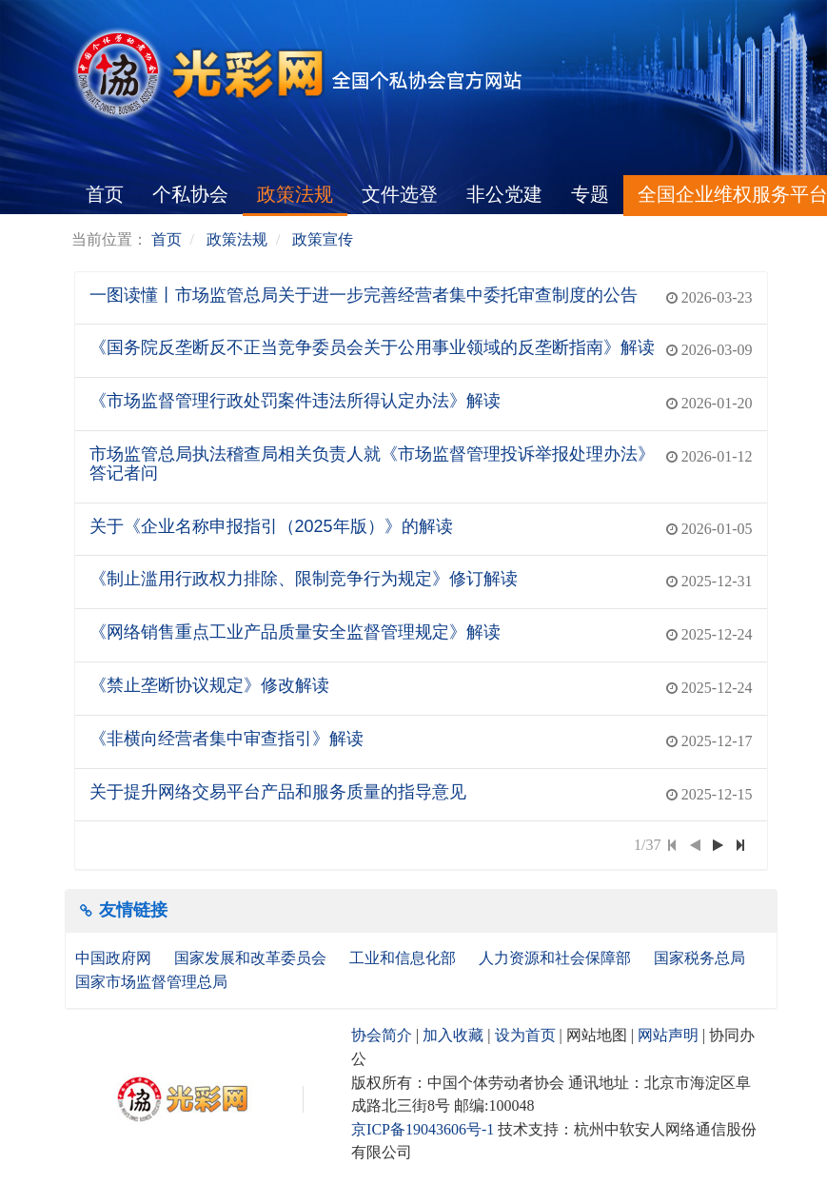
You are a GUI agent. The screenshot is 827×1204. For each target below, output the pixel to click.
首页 (105, 194)
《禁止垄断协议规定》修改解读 (209, 685)
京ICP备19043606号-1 (422, 1129)
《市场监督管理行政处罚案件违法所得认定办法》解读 (295, 400)
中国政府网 (115, 958)
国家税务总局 (701, 958)
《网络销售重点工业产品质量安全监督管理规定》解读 (295, 631)
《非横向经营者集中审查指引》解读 (226, 738)
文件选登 (400, 194)
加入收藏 (453, 1035)
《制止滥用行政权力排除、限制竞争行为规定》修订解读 (303, 578)
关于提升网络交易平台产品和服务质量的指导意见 (277, 791)
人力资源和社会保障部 (557, 958)
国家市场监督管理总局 (151, 982)
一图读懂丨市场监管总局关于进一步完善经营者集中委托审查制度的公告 (363, 295)
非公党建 (504, 194)
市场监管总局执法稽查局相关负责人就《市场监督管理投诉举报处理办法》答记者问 (372, 463)
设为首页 (525, 1035)
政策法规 (295, 194)
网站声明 (668, 1035)
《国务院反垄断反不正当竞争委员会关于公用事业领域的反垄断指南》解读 (372, 347)
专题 (590, 194)
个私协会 (190, 194)
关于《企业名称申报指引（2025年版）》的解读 (271, 526)
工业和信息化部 (404, 958)
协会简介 (381, 1035)
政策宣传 (322, 239)
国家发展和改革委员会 (252, 958)
